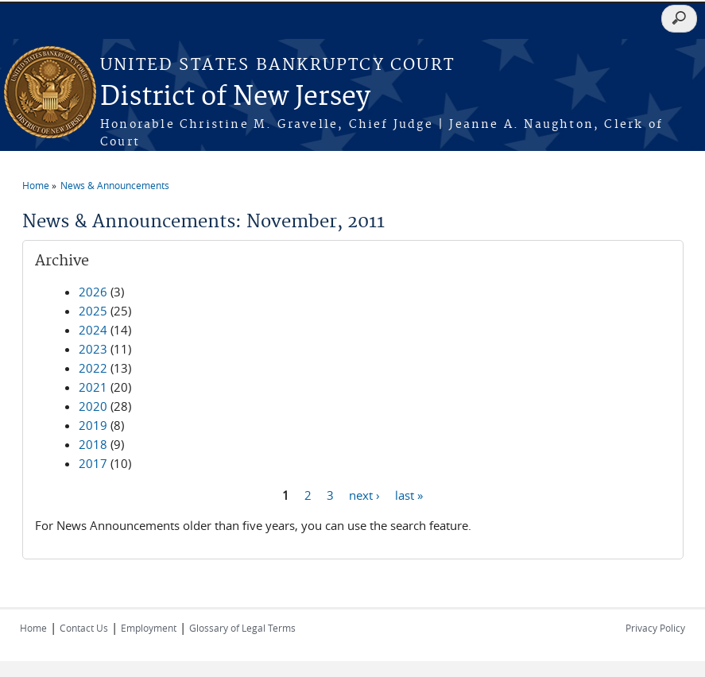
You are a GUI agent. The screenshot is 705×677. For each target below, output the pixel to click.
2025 (93, 311)
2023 (93, 349)
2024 (93, 330)
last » (409, 494)
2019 (93, 425)
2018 (93, 444)
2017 (93, 463)
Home (35, 185)
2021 (93, 387)
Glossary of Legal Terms (242, 627)
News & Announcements (114, 185)
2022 (93, 368)
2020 (93, 406)
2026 (93, 292)
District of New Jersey (235, 97)
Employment (148, 627)
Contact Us (84, 627)
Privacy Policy (655, 627)
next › (364, 494)
